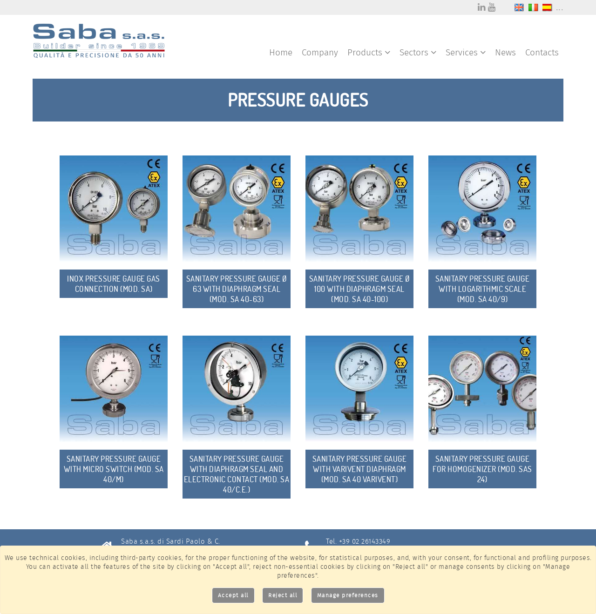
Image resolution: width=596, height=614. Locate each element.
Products (368, 52)
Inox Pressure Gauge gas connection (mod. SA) (113, 284)
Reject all (282, 595)
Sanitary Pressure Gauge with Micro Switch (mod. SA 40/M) (114, 469)
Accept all (233, 595)
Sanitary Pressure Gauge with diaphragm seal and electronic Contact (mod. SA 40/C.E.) (237, 474)
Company (320, 52)
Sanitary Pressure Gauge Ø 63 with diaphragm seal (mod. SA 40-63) (236, 289)
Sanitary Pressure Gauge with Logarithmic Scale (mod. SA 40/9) (482, 289)
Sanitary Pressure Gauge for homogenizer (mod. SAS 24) (482, 469)
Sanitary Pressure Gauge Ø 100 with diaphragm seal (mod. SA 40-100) (359, 289)
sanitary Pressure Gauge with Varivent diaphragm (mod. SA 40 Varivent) (359, 469)
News (505, 52)
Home (280, 52)
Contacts (542, 52)
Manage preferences (348, 595)
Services (466, 52)
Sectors (418, 52)
